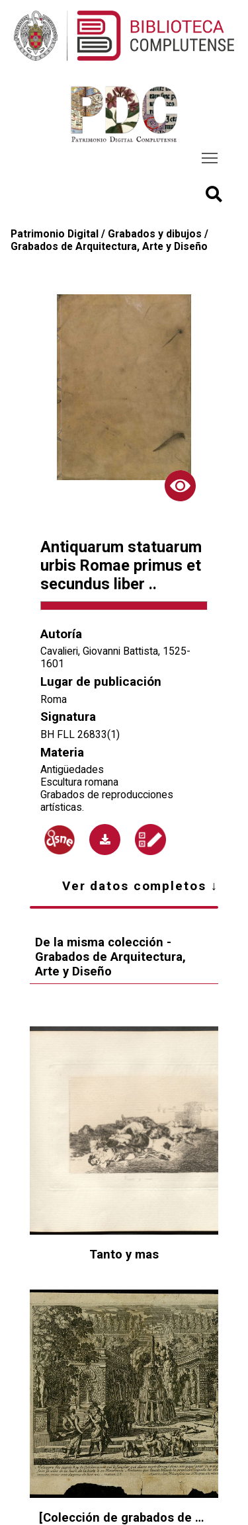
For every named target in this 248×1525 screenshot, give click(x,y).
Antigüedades (72, 769)
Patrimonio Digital (55, 233)
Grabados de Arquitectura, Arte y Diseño (109, 246)
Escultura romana (79, 782)
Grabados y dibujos (155, 233)
